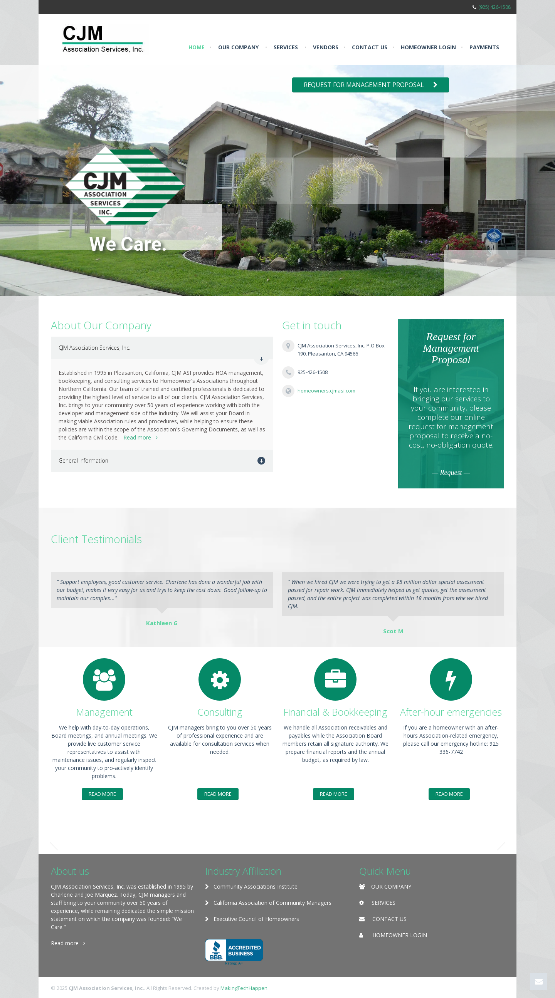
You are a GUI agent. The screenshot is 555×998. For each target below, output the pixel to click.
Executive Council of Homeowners (252, 919)
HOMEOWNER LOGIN (399, 935)
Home (196, 47)
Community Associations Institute (251, 886)
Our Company (238, 47)
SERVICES (383, 902)
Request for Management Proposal (370, 85)
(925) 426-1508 (494, 7)
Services (286, 47)
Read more (140, 437)
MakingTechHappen (243, 988)
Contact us (369, 47)
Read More (102, 793)
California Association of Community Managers (268, 902)
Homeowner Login (428, 47)
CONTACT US (389, 919)
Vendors (325, 47)
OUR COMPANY (391, 886)
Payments (484, 47)
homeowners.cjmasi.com (326, 390)
